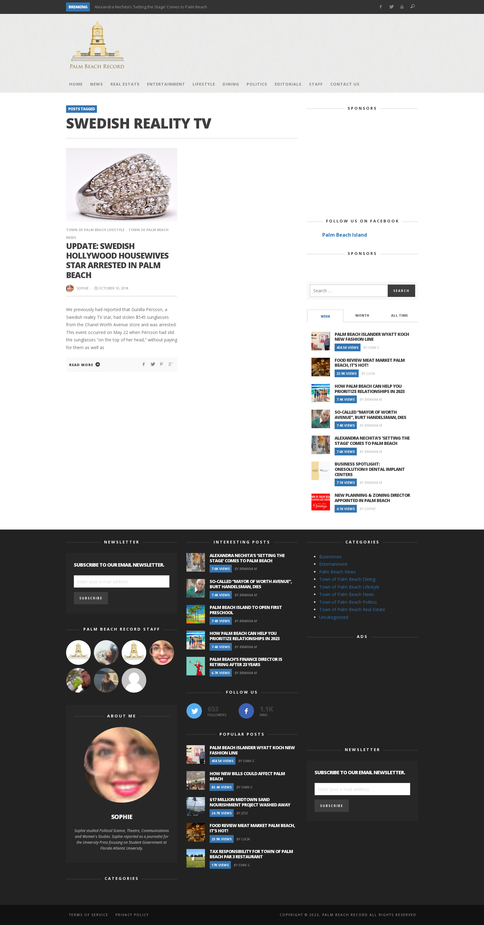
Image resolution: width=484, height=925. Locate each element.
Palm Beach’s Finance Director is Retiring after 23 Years (246, 661)
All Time (399, 315)
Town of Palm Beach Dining (347, 579)
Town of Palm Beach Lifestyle (95, 229)
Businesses (330, 557)
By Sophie (368, 508)
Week (325, 316)
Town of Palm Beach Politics (348, 602)
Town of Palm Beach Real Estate (352, 609)
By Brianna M (371, 399)
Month (362, 315)
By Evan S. (371, 347)
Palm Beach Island (344, 234)
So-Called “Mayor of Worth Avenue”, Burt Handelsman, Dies (370, 414)
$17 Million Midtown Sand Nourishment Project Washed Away (250, 802)
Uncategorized (333, 617)
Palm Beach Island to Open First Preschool (246, 609)
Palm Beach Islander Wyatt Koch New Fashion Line (372, 336)
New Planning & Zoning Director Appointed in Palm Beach (372, 497)
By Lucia (368, 373)
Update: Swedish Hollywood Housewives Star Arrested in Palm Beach (117, 260)
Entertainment (333, 564)
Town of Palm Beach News (346, 594)
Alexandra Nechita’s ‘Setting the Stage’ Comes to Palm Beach (150, 7)
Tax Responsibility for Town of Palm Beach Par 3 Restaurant (251, 854)
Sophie (83, 288)
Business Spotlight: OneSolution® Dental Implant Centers (370, 469)
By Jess (242, 813)
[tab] (325, 316)
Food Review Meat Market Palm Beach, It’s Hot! (370, 362)
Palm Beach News (337, 572)
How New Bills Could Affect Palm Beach (247, 776)
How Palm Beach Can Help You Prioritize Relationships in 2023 (369, 388)
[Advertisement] (305, 45)
